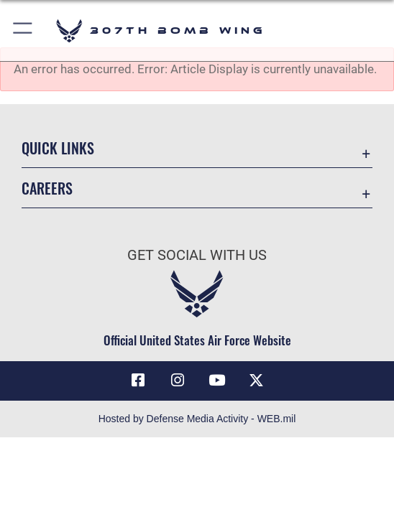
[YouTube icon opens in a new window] (216, 380)
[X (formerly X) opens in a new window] (256, 380)
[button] (23, 30)
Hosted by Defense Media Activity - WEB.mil (197, 418)
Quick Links (58, 148)
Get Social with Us (197, 255)
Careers (47, 188)
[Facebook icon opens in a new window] (138, 380)
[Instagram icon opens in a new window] (177, 380)
